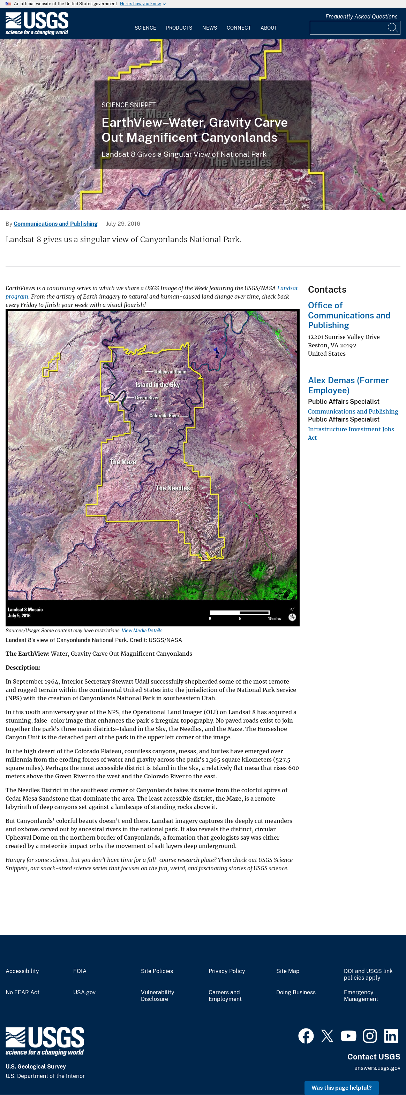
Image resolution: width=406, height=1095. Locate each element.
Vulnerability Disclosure (157, 995)
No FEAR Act (22, 992)
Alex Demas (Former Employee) (348, 385)
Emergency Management (361, 995)
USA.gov (84, 992)
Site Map (288, 971)
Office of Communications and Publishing (349, 315)
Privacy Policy (227, 971)
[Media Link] (153, 468)
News (209, 28)
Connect (239, 28)
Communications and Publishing (56, 224)
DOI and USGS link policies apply (368, 974)
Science (145, 28)
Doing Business (296, 992)
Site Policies (157, 971)
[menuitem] (145, 24)
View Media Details (142, 630)
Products (179, 28)
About (269, 28)
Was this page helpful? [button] (341, 1088)
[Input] (355, 28)
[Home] (37, 33)
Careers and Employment (225, 995)
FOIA (80, 971)
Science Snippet (129, 105)
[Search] (393, 28)
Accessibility (22, 971)
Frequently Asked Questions (361, 16)
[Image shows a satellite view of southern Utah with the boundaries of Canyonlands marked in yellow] (203, 124)
